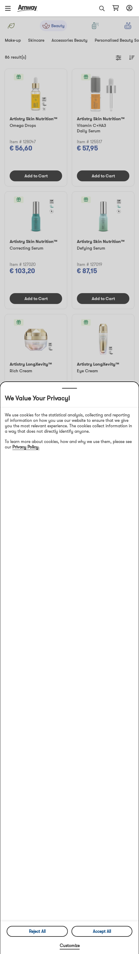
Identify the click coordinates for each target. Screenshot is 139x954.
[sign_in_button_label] (128, 8)
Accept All (102, 931)
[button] (10, 8)
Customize (70, 945)
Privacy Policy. (25, 447)
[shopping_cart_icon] (115, 8)
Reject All (37, 931)
